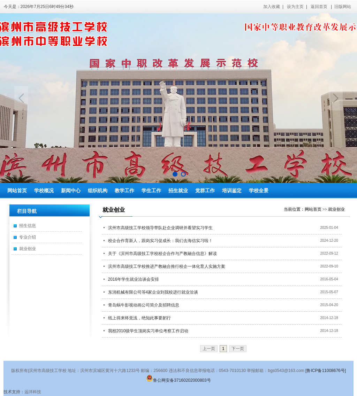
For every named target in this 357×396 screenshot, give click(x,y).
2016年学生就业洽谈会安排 (133, 279)
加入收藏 (271, 6)
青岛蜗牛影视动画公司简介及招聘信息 (143, 305)
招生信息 (27, 225)
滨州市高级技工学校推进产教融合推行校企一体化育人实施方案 (166, 266)
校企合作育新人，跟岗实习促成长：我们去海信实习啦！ (160, 240)
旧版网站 (342, 6)
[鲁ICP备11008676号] (325, 370)
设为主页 (295, 6)
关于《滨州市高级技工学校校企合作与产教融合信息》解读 (162, 253)
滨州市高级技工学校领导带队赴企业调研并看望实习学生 (160, 227)
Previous (21, 98)
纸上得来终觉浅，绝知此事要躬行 (139, 318)
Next (336, 98)
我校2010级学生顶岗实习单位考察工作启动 (148, 330)
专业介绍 (27, 237)
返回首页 (319, 6)
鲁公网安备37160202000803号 (178, 380)
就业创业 (27, 248)
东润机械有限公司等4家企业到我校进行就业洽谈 (153, 292)
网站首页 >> (316, 209)
